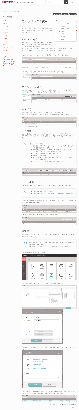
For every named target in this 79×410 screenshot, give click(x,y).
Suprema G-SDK (9, 63)
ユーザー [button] (6, 23)
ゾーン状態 (62, 36)
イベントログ (63, 26)
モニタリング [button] (7, 38)
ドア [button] (5, 29)
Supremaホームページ (10, 58)
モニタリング (72, 14)
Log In (74, 407)
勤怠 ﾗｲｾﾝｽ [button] (7, 50)
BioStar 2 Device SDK (10, 61)
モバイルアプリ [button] (8, 47)
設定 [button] (5, 44)
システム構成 (57, 14)
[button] (73, 2)
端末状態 (61, 31)
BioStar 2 (65, 14)
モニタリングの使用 (13, 11)
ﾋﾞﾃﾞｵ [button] (5, 41)
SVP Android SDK (9, 65)
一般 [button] (5, 20)
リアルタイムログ (64, 29)
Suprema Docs (8, 60)
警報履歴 (61, 39)
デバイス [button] (6, 26)
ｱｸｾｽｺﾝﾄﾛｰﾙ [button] (7, 32)
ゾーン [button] (6, 35)
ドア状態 (61, 34)
